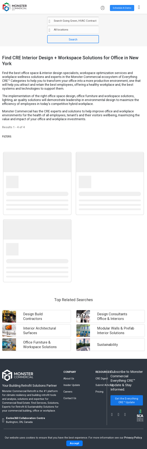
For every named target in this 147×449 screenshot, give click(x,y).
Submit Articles (104, 385)
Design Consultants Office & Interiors (112, 316)
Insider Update (71, 385)
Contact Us (69, 398)
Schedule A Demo (122, 8)
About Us (68, 378)
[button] (103, 8)
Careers (67, 391)
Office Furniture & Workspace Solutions (40, 344)
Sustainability (107, 344)
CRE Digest (102, 378)
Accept (74, 443)
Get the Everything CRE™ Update (126, 400)
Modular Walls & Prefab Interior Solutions (115, 330)
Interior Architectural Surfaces (39, 330)
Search (73, 39)
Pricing (99, 391)
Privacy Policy (133, 437)
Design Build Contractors (33, 316)
